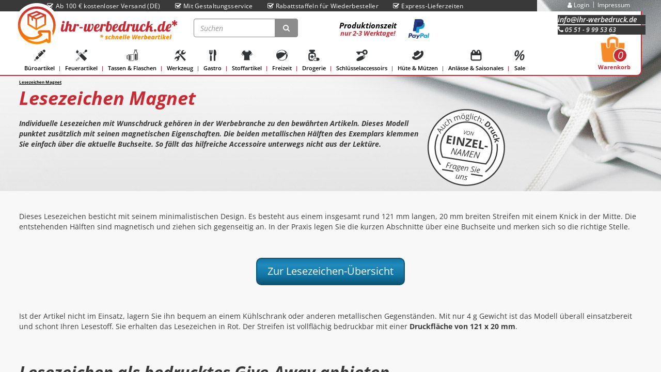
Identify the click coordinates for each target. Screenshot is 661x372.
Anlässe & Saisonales (475, 61)
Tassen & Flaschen (132, 61)
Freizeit (282, 61)
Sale (519, 61)
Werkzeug (180, 61)
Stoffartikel (247, 61)
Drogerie (314, 61)
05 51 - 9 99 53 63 (587, 29)
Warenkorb (614, 56)
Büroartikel (39, 61)
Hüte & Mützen (418, 61)
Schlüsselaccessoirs (361, 61)
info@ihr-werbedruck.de (597, 19)
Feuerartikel (81, 61)
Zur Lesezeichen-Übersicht (330, 271)
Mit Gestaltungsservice (214, 6)
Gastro (212, 61)
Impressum (613, 5)
